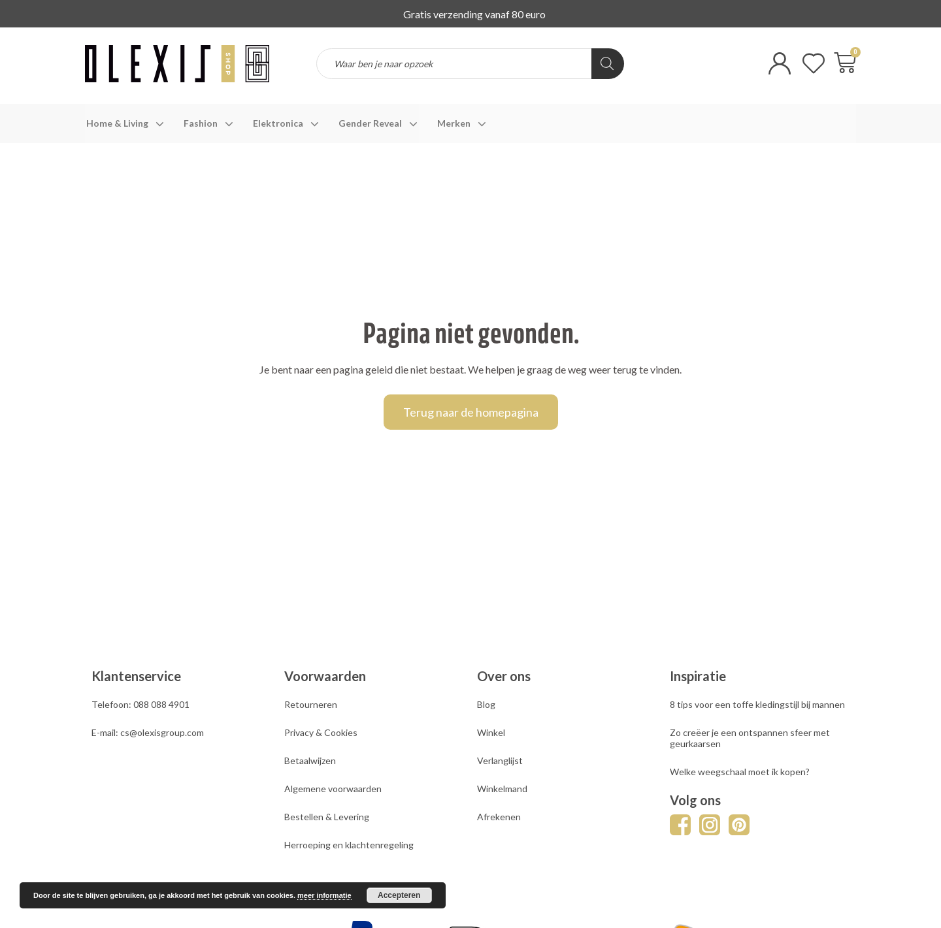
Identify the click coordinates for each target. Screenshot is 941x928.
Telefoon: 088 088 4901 (140, 704)
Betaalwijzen (310, 760)
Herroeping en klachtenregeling (349, 844)
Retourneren (310, 704)
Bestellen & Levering (326, 816)
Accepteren (399, 895)
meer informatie (324, 895)
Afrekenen (499, 816)
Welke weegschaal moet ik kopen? (740, 771)
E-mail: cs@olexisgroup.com (147, 732)
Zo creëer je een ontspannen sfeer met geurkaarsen (750, 738)
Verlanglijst (500, 760)
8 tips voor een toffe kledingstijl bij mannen (757, 704)
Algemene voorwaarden (333, 788)
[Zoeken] (607, 63)
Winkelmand (502, 788)
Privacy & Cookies (320, 732)
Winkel (491, 732)
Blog (486, 704)
